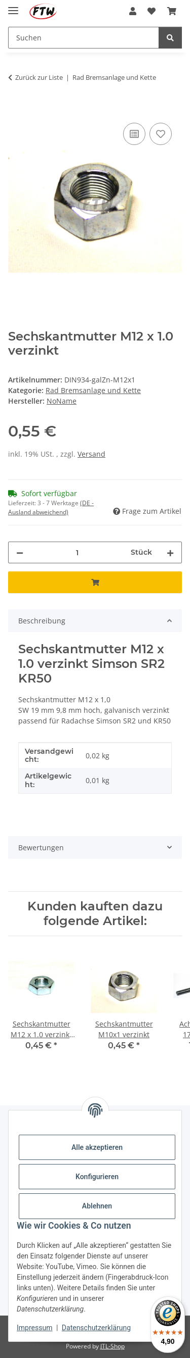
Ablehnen (97, 1206)
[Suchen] (170, 37)
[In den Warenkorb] (16, 109)
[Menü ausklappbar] (13, 6)
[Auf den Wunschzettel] (160, 134)
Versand (91, 454)
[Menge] (77, 552)
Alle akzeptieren (97, 1147)
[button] (133, 11)
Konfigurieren (97, 1177)
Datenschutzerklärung (96, 1328)
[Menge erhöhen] (170, 552)
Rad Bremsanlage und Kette (93, 390)
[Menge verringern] (20, 552)
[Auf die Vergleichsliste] (134, 134)
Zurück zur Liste (39, 77)
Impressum (34, 1328)
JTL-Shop (112, 1346)
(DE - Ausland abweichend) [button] (51, 507)
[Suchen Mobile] (83, 37)
